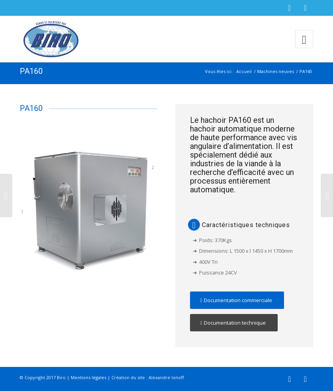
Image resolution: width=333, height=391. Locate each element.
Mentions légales (88, 377)
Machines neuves (275, 71)
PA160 (31, 71)
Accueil (244, 71)
